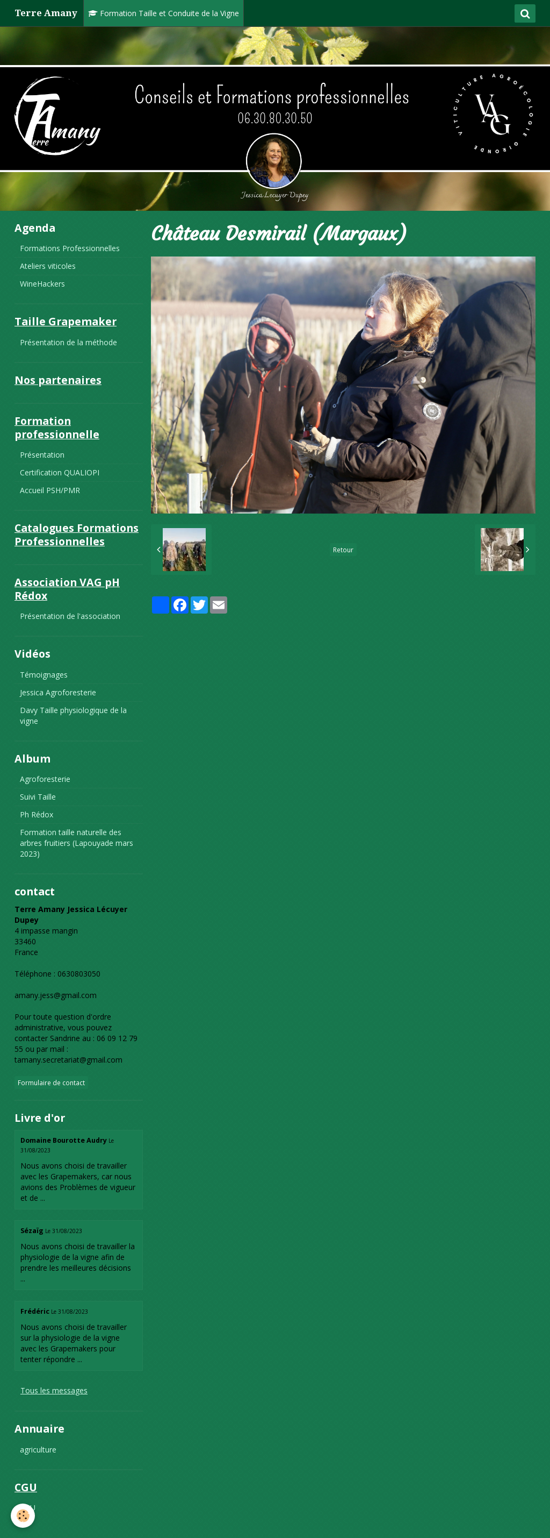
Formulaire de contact (51, 1082)
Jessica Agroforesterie (58, 692)
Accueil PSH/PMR (50, 490)
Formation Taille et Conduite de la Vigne (163, 13)
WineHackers (42, 284)
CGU (27, 1508)
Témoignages (44, 675)
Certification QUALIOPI (59, 472)
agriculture (38, 1449)
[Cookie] (23, 1516)
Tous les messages (54, 1390)
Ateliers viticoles (48, 266)
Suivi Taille (38, 797)
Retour (343, 549)
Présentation (42, 455)
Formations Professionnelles (70, 248)
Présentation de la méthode (68, 342)
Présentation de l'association (70, 616)
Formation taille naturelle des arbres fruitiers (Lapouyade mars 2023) (76, 843)
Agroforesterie (45, 779)
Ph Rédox (36, 814)
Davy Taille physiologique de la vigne (73, 715)
